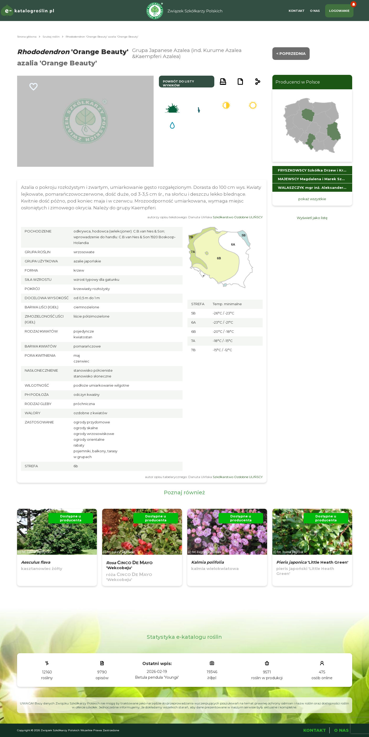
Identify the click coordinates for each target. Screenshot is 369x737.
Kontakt (297, 11)
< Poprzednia (291, 53)
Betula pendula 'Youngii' (157, 677)
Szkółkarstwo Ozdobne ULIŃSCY (238, 217)
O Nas (315, 11)
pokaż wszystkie (312, 199)
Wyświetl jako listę (312, 218)
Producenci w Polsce (298, 82)
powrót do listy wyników (178, 83)
